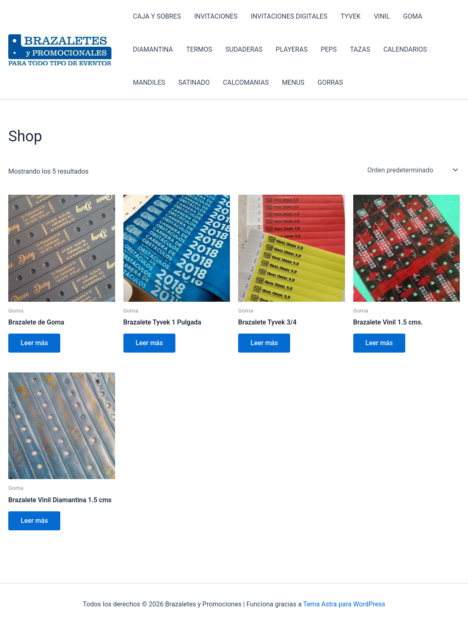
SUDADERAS (243, 49)
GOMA (412, 16)
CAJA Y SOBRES (157, 16)
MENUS (293, 82)
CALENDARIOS (405, 49)
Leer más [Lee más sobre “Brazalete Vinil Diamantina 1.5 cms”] (34, 521)
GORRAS (330, 82)
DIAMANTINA (153, 49)
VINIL (382, 16)
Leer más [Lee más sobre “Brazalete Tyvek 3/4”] (264, 343)
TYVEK (350, 16)
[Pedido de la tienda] (412, 170)
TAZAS (360, 49)
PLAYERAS (291, 49)
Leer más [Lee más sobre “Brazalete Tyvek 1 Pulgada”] (149, 343)
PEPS (329, 49)
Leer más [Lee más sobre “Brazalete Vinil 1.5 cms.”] (379, 343)
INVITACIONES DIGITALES (289, 16)
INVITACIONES (215, 16)
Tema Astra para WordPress (344, 604)
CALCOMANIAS (246, 82)
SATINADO (194, 82)
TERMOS (199, 49)
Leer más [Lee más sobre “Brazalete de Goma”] (34, 343)
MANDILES (149, 82)
